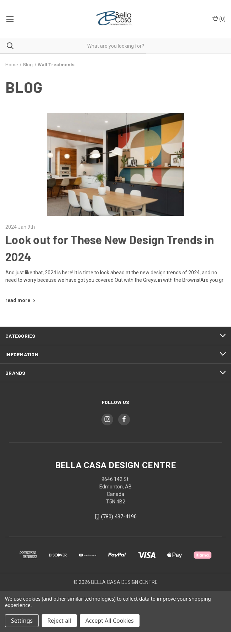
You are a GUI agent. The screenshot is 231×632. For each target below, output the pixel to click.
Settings (22, 621)
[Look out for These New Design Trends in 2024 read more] (21, 300)
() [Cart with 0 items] (219, 18)
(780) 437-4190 (119, 516)
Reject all (59, 621)
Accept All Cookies (109, 621)
